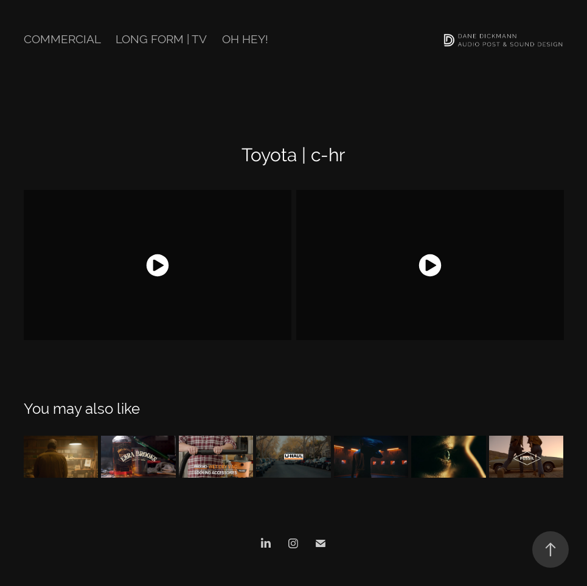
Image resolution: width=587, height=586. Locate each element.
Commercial (62, 39)
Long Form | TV (161, 39)
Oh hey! (245, 39)
